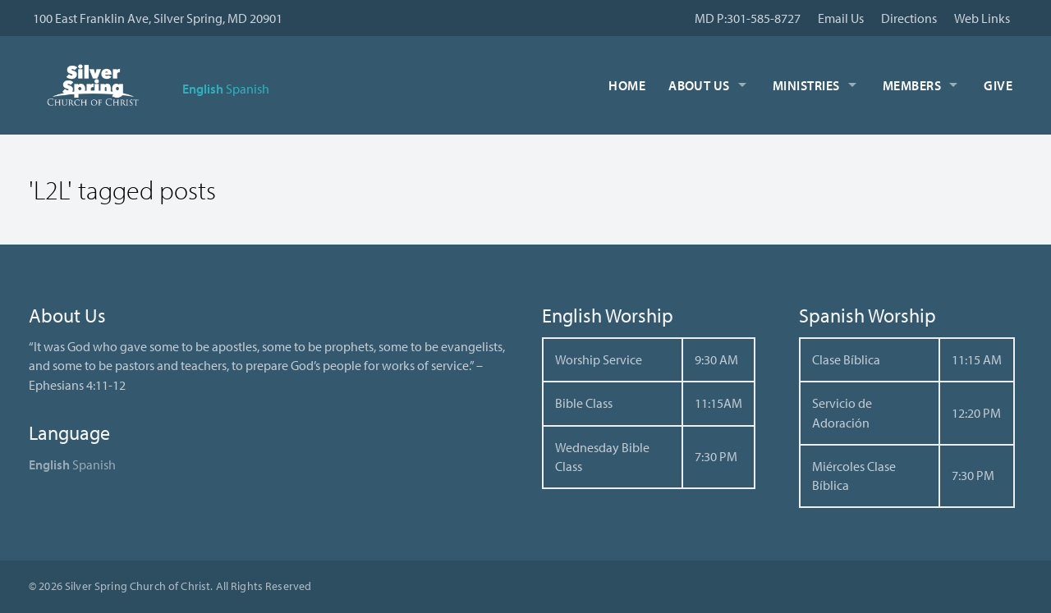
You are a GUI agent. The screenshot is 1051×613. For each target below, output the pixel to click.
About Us (699, 85)
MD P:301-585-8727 (748, 18)
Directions (909, 18)
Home (626, 85)
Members (912, 85)
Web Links (982, 18)
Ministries (806, 85)
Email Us (841, 18)
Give (998, 85)
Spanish (247, 88)
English (202, 88)
